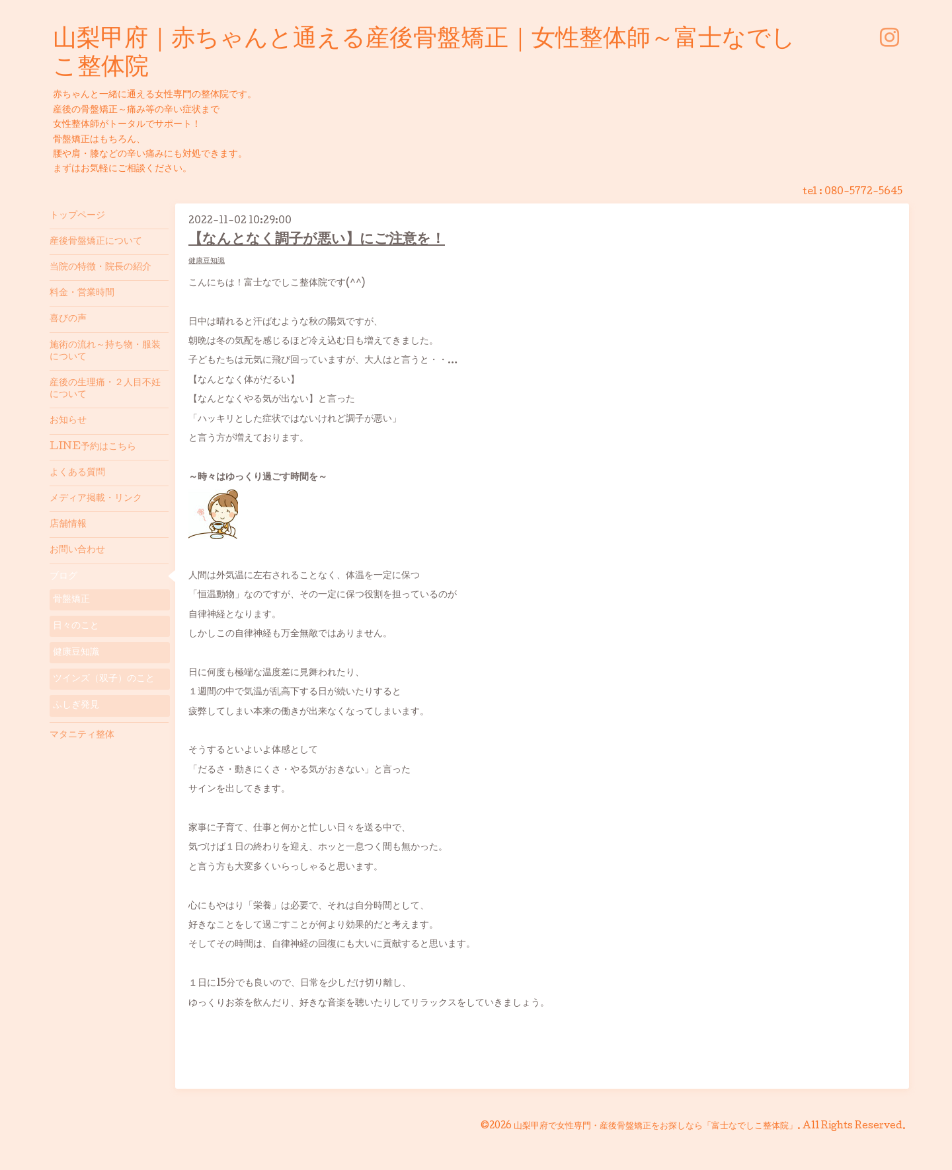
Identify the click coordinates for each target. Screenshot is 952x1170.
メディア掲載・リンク (96, 499)
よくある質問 (77, 473)
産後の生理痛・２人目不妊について (105, 389)
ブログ (63, 576)
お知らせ (68, 421)
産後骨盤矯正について (96, 242)
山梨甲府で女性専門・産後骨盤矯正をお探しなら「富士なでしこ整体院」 (655, 1126)
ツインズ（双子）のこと (104, 679)
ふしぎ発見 (76, 705)
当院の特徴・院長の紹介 (100, 267)
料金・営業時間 (82, 293)
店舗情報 (68, 524)
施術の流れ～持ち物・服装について (105, 351)
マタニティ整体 (82, 735)
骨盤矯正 (71, 600)
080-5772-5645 (863, 192)
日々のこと (76, 626)
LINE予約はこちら (93, 447)
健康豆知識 (206, 261)
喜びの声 (68, 319)
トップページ (77, 216)
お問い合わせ (77, 550)
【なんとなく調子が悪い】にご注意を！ (316, 240)
